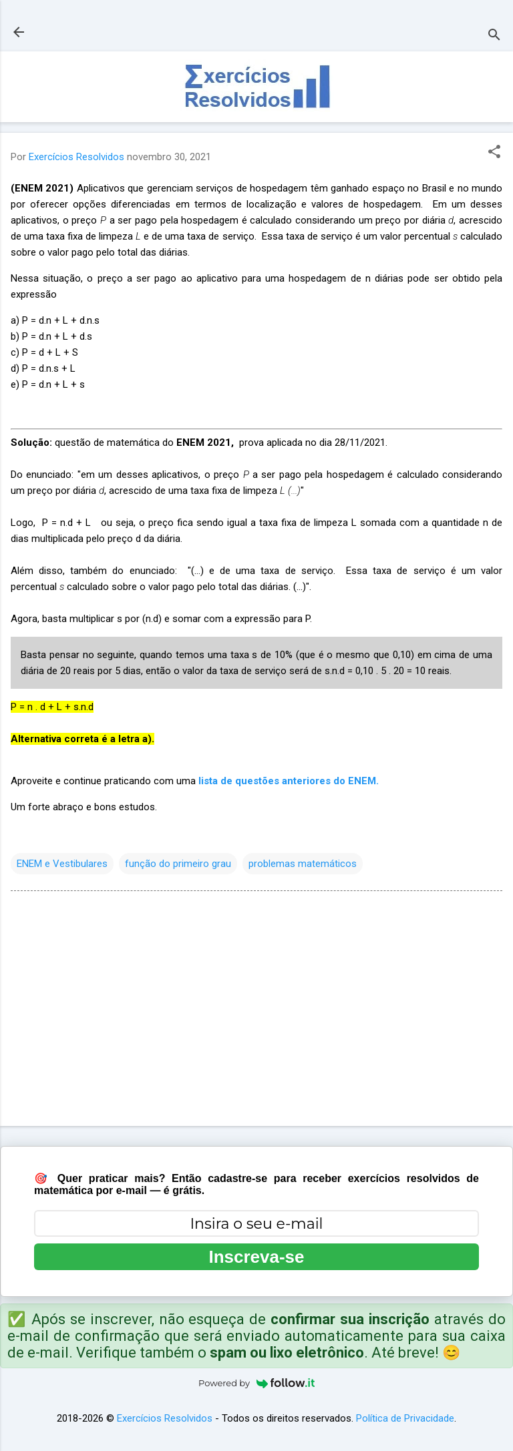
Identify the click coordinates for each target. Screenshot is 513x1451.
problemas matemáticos (302, 864)
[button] (494, 152)
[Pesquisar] (494, 36)
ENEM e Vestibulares (62, 864)
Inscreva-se (256, 1257)
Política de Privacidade (405, 1418)
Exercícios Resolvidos (164, 1418)
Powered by (256, 1383)
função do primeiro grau (178, 864)
